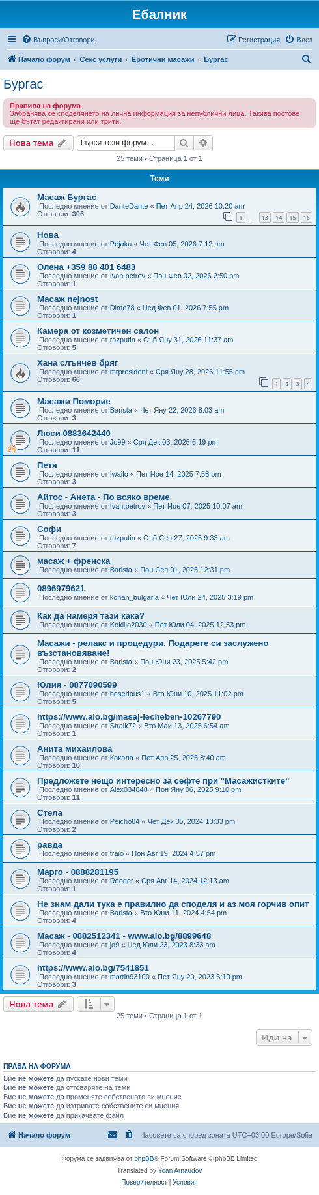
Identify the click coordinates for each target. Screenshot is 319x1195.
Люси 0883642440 (74, 433)
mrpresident (129, 372)
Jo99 (118, 442)
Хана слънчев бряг (77, 363)
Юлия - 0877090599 (77, 685)
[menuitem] (58, 40)
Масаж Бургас (66, 197)
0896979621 (61, 588)
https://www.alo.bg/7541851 (93, 968)
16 (306, 217)
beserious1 (127, 694)
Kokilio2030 (128, 624)
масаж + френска (73, 561)
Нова (48, 235)
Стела (49, 813)
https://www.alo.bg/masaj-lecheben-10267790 (129, 717)
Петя (47, 465)
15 (292, 217)
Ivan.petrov (127, 276)
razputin (122, 340)
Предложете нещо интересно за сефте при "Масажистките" (163, 781)
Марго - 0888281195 (77, 872)
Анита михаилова (74, 749)
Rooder (121, 881)
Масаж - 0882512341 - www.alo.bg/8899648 (124, 936)
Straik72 (123, 726)
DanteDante (129, 206)
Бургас (23, 84)
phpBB (144, 1158)
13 (265, 217)
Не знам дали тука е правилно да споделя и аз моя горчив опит (173, 904)
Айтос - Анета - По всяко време (103, 497)
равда (49, 844)
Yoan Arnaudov (180, 1170)
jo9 (115, 945)
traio (117, 853)
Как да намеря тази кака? (91, 616)
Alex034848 (129, 789)
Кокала (121, 757)
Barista (121, 410)
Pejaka (121, 244)
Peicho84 (125, 821)
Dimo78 (122, 308)
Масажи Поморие (74, 401)
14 (278, 217)
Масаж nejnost (67, 299)
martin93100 (130, 977)
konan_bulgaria (134, 597)
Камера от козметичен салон (98, 331)
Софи (49, 529)
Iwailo (119, 474)
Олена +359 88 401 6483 (86, 267)
